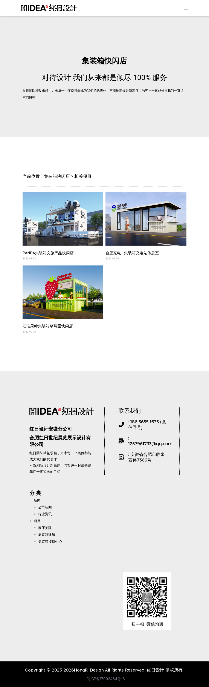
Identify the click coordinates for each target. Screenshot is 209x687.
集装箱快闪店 (104, 60)
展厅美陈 (45, 528)
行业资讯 (45, 514)
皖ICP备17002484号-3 (106, 678)
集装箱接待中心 (50, 542)
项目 (37, 521)
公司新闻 (45, 507)
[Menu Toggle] (186, 8)
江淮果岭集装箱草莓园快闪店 (48, 326)
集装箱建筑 (46, 535)
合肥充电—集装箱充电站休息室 (132, 252)
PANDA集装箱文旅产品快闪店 (48, 252)
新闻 (37, 500)
